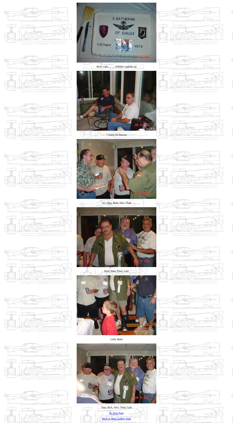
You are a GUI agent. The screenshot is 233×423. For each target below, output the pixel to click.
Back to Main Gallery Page (116, 418)
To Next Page (116, 413)
